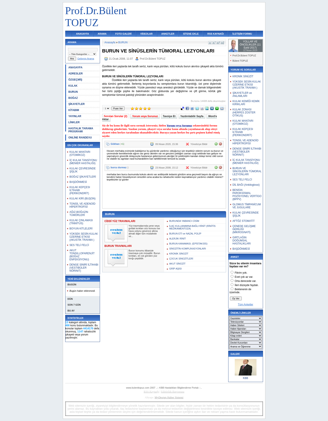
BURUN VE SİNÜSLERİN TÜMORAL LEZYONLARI (247, 171)
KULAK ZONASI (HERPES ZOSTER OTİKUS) (244, 112)
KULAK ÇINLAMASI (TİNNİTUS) (81, 222)
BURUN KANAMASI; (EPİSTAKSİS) (188, 243)
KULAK (73, 85)
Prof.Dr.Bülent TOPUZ (152, 58)
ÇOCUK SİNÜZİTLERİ (181, 258)
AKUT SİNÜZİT (177, 263)
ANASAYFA (82, 33)
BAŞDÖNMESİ (78, 182)
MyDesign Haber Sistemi (169, 397)
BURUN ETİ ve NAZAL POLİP (185, 233)
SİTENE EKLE (191, 33)
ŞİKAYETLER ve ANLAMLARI (242, 94)
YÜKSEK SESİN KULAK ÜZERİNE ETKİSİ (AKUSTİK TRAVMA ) (84, 236)
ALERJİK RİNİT (177, 238)
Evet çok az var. (244, 276)
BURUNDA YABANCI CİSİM (184, 221)
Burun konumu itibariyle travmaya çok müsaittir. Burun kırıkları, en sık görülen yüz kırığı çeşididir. (144, 254)
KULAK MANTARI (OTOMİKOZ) (80, 153)
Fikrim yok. (241, 272)
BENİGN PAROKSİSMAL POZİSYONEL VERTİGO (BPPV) (247, 195)
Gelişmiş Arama (85, 58)
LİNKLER (74, 122)
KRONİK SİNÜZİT (178, 253)
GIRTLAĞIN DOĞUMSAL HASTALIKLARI (242, 240)
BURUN (73, 91)
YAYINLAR (74, 116)
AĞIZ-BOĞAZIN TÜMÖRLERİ (79, 213)
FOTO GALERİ (123, 33)
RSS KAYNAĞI (215, 33)
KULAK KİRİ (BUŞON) (83, 198)
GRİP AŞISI (175, 268)
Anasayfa (110, 42)
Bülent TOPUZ (240, 60)
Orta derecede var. (245, 281)
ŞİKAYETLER (76, 104)
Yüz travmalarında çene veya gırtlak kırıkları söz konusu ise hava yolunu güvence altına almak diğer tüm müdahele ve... (144, 230)
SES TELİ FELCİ (79, 245)
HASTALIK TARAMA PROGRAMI (80, 130)
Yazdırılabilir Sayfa (191, 116)
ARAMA (102, 33)
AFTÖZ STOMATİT (244, 220)
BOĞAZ (73, 97)
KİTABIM (73, 110)
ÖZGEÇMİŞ (75, 79)
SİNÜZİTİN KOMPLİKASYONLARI (187, 248)
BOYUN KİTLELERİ (81, 228)
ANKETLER (167, 33)
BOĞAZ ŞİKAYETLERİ (83, 176)
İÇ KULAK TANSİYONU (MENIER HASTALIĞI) (83, 162)
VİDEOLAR (146, 33)
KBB (245, 378)
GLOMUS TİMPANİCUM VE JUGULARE (247, 206)
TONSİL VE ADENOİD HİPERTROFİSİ (82, 205)
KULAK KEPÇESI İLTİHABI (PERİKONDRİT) (80, 190)
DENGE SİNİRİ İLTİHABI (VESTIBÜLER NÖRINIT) (84, 267)
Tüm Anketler (245, 304)
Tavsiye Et (169, 116)
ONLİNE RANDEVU (80, 137)
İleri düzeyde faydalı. (247, 285)
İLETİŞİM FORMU (242, 33)
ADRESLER (75, 73)
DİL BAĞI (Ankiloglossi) (246, 184)
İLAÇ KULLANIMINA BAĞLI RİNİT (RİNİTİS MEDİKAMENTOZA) (192, 227)
